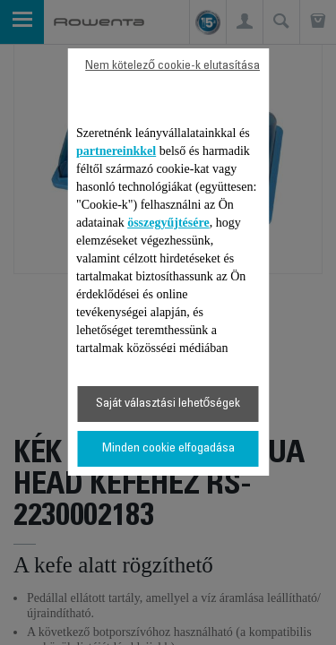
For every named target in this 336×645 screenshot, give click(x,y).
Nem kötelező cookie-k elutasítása (172, 66)
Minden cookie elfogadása (168, 449)
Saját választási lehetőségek (168, 404)
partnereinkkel (116, 151)
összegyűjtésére (168, 222)
